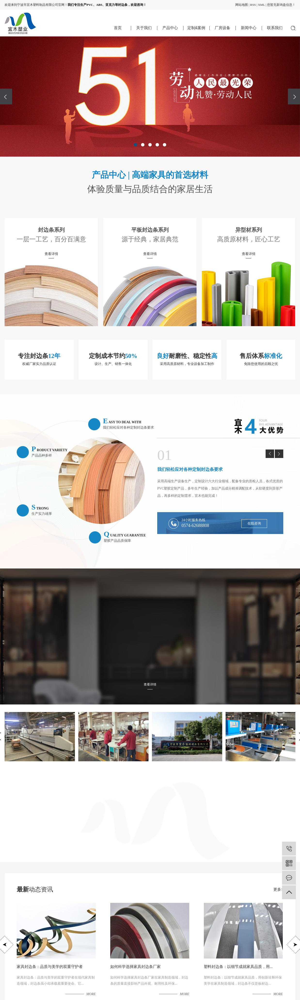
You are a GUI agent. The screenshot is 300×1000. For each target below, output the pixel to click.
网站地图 (241, 5)
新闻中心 (248, 28)
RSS (253, 5)
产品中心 (170, 28)
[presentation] (6, 96)
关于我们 (144, 28)
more (91, 994)
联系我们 (275, 28)
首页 (118, 28)
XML (261, 5)
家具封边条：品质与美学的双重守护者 (50, 967)
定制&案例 (196, 28)
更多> (278, 889)
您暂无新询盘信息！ (281, 5)
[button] (135, 144)
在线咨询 (254, 523)
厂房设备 (222, 28)
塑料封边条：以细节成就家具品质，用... (238, 967)
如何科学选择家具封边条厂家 (135, 967)
